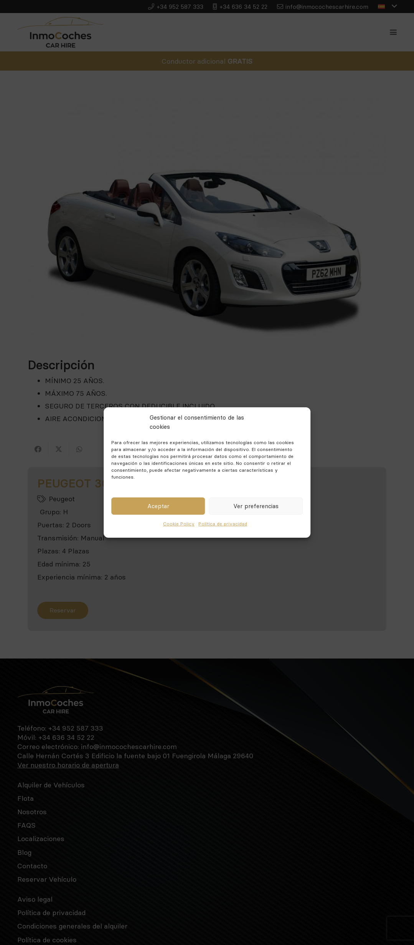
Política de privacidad (222, 524)
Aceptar (158, 506)
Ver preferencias (256, 506)
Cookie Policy (179, 524)
